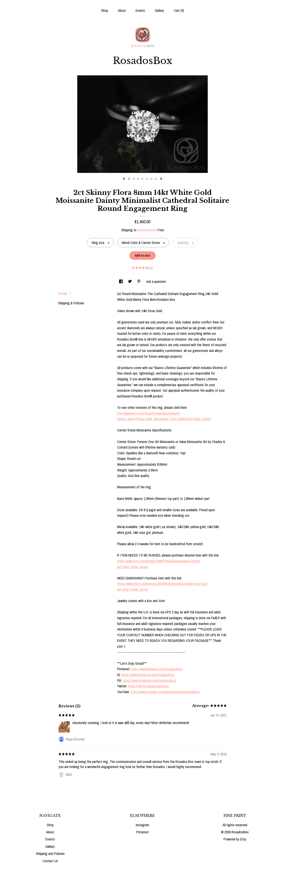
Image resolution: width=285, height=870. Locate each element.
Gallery (159, 10)
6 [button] (151, 179)
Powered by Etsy (235, 839)
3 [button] (138, 179)
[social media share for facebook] (121, 281)
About (122, 10)
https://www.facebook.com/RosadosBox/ (149, 680)
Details (64, 293)
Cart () (179, 10)
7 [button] (156, 179)
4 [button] (142, 179)
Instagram (142, 824)
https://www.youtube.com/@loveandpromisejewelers (165, 691)
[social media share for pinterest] (139, 281)
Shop (104, 10)
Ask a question (156, 281)
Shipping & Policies (71, 303)
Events (140, 10)
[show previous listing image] (124, 179)
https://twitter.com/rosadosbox (148, 686)
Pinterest (142, 832)
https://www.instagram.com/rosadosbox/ (148, 674)
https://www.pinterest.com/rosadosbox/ (157, 668)
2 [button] (133, 179)
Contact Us (50, 860)
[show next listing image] (161, 179)
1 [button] (129, 179)
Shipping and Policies (50, 853)
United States (146, 229)
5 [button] (147, 179)
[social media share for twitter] (130, 281)
